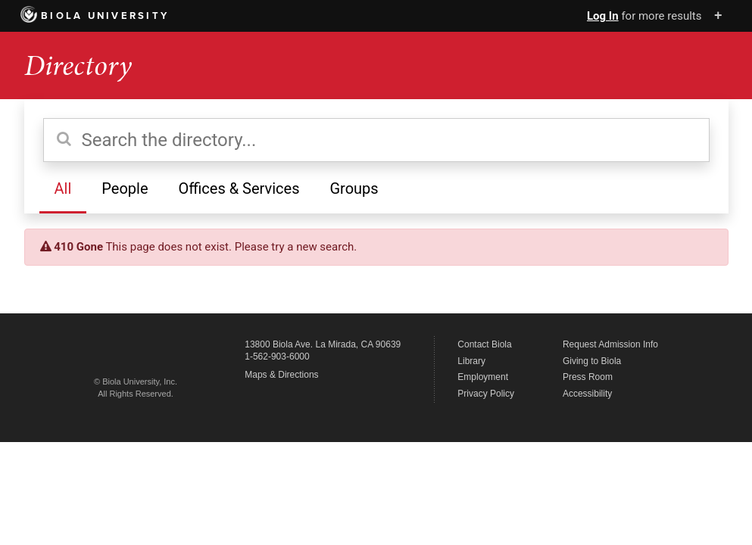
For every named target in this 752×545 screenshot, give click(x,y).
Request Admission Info (610, 344)
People (124, 188)
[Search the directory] (376, 140)
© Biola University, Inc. (135, 381)
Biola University (95, 16)
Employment (482, 377)
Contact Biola (484, 344)
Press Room (588, 377)
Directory (78, 65)
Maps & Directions (281, 374)
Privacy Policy (485, 393)
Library (471, 361)
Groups (353, 188)
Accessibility (587, 393)
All (63, 188)
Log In (603, 16)
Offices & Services (238, 188)
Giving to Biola (592, 361)
